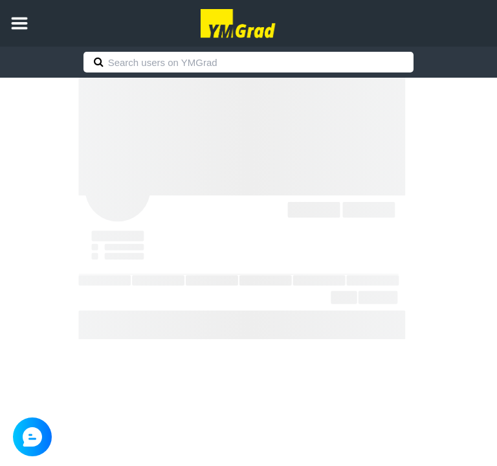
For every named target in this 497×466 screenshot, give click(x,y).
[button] (19, 23)
